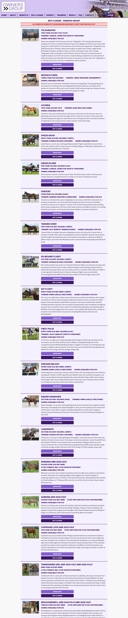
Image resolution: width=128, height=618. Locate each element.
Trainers (61, 15)
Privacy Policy (121, 616)
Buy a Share (37, 15)
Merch (72, 15)
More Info (57, 64)
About (13, 15)
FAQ (80, 15)
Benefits (23, 15)
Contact (89, 15)
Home (4, 15)
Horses (50, 15)
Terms (100, 15)
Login (110, 15)
